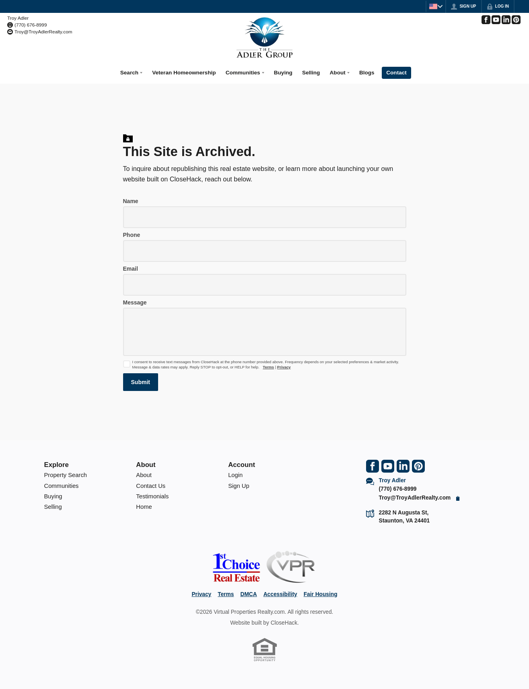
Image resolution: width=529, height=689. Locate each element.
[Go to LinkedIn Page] (506, 19)
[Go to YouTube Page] (496, 19)
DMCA (248, 591)
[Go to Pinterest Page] (516, 19)
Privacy (284, 364)
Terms (268, 364)
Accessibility (280, 591)
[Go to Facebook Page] (486, 19)
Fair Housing (321, 591)
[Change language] (433, 6)
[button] (140, 379)
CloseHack (284, 620)
